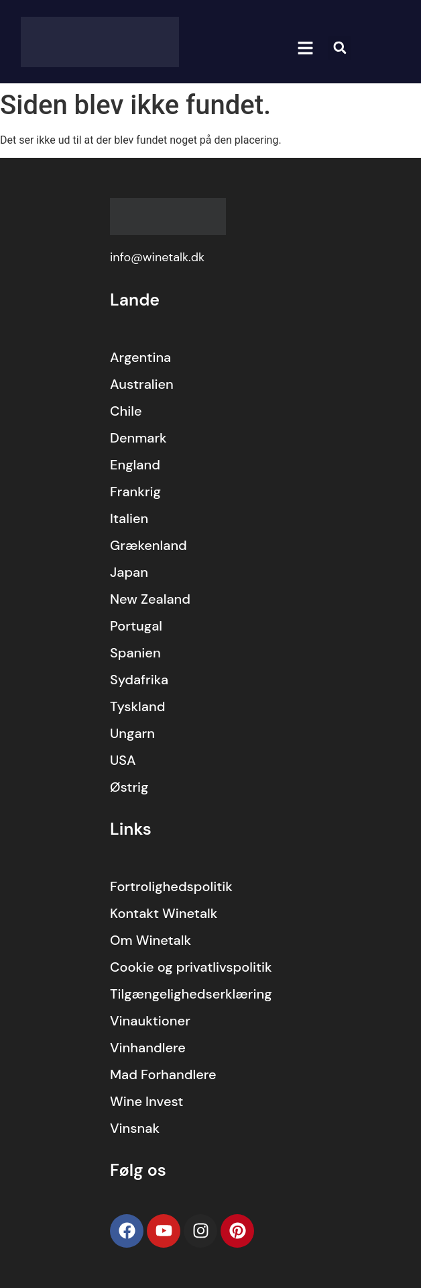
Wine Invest (146, 1101)
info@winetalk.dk (157, 257)
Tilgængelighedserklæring (191, 994)
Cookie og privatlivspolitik (191, 967)
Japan (129, 572)
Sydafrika (139, 679)
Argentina (140, 357)
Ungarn (132, 733)
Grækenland (148, 545)
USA (123, 760)
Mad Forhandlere (163, 1074)
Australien (142, 384)
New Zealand (150, 599)
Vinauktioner (150, 1020)
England (135, 464)
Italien (129, 518)
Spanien (135, 652)
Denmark (138, 438)
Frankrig (135, 491)
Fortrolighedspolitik (171, 886)
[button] (305, 48)
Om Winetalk (150, 940)
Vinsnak (135, 1128)
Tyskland (137, 706)
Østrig (129, 787)
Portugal (136, 626)
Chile (126, 411)
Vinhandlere (148, 1047)
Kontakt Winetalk (163, 913)
